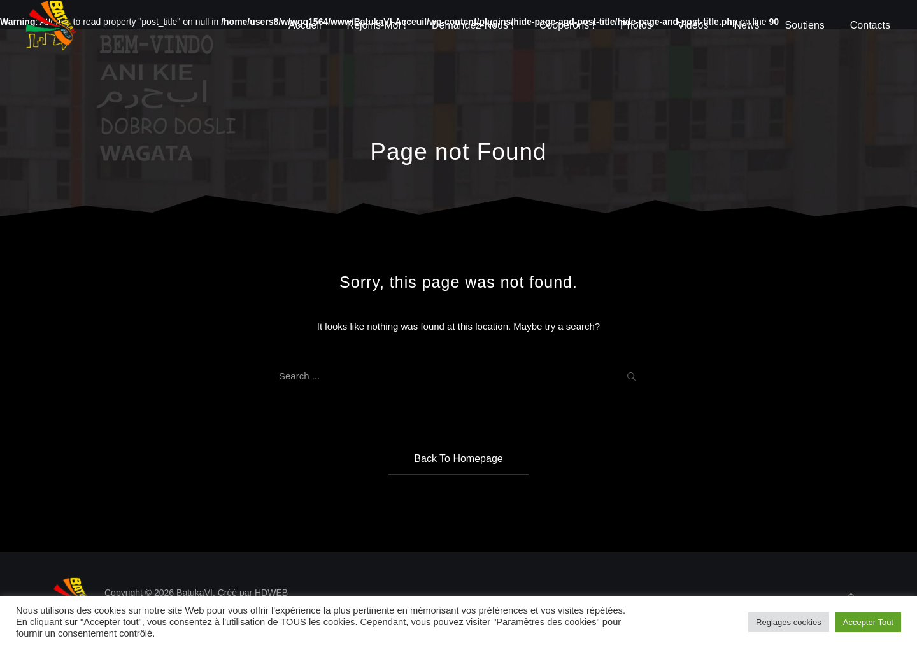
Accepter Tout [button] (868, 622)
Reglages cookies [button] (788, 622)
